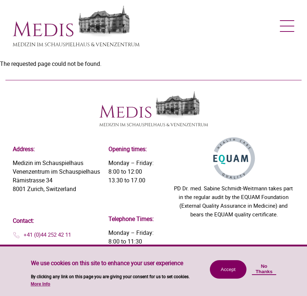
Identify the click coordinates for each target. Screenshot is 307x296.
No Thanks (264, 272)
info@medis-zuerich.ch (51, 246)
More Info (40, 287)
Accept (228, 272)
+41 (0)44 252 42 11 (47, 234)
